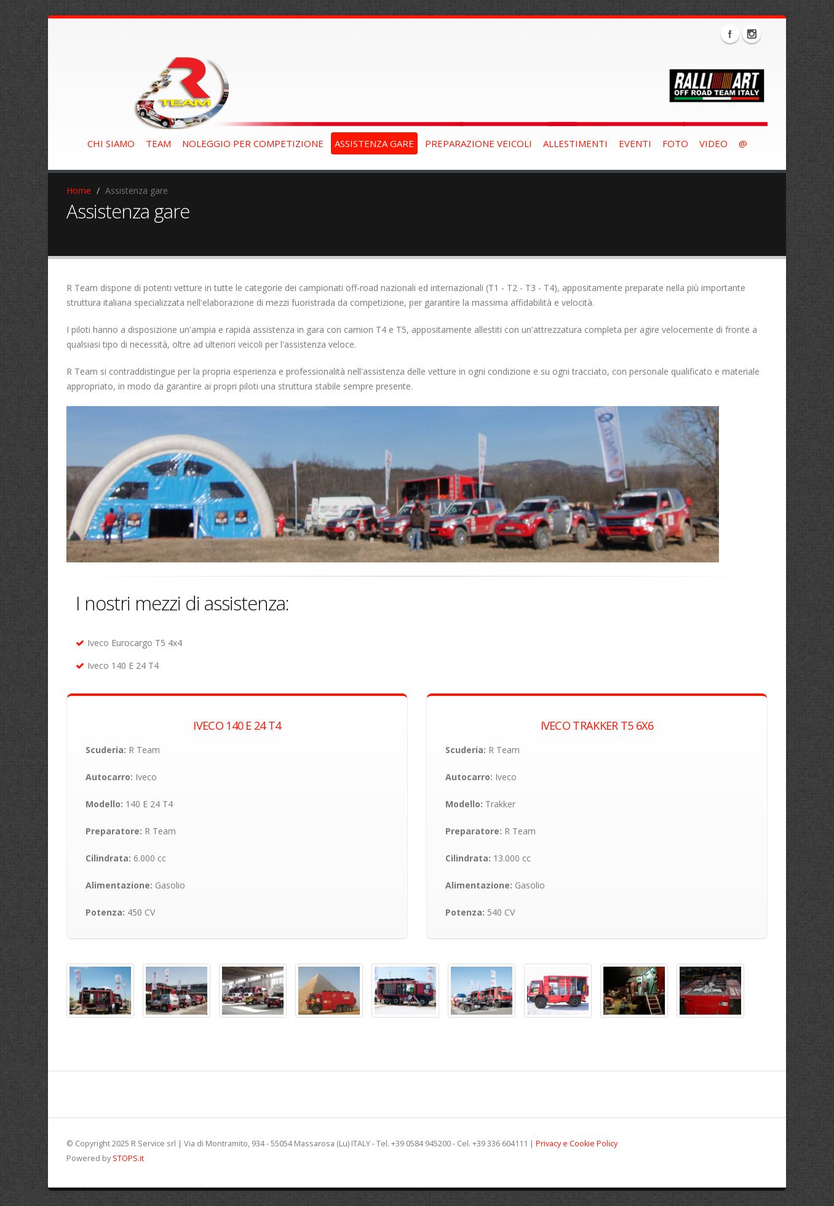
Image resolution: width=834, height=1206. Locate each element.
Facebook (730, 34)
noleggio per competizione (253, 143)
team (158, 143)
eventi (635, 143)
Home (78, 190)
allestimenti (575, 143)
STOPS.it (128, 1158)
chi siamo (111, 143)
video (713, 143)
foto (675, 143)
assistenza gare (374, 143)
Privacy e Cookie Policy (577, 1143)
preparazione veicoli (478, 143)
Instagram (751, 34)
